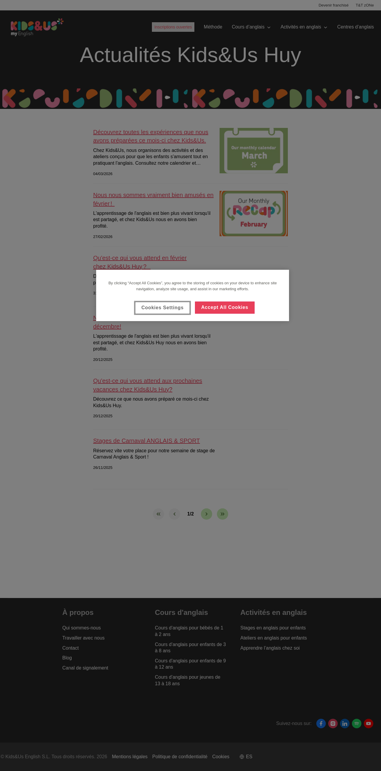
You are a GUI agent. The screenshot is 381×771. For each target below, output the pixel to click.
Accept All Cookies (224, 307)
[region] (192, 295)
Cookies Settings (162, 307)
